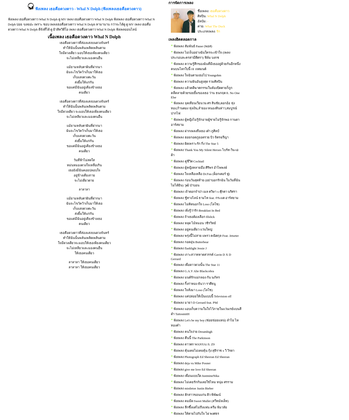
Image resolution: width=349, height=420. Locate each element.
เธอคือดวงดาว (219, 11)
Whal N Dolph (216, 16)
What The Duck (215, 26)
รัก (218, 31)
